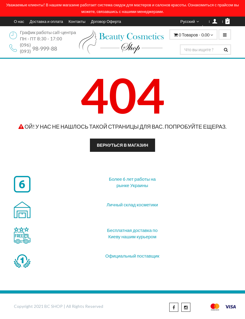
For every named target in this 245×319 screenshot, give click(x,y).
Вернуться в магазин (122, 145)
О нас (19, 21)
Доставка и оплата (46, 21)
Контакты (76, 21)
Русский (189, 21)
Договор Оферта (106, 21)
